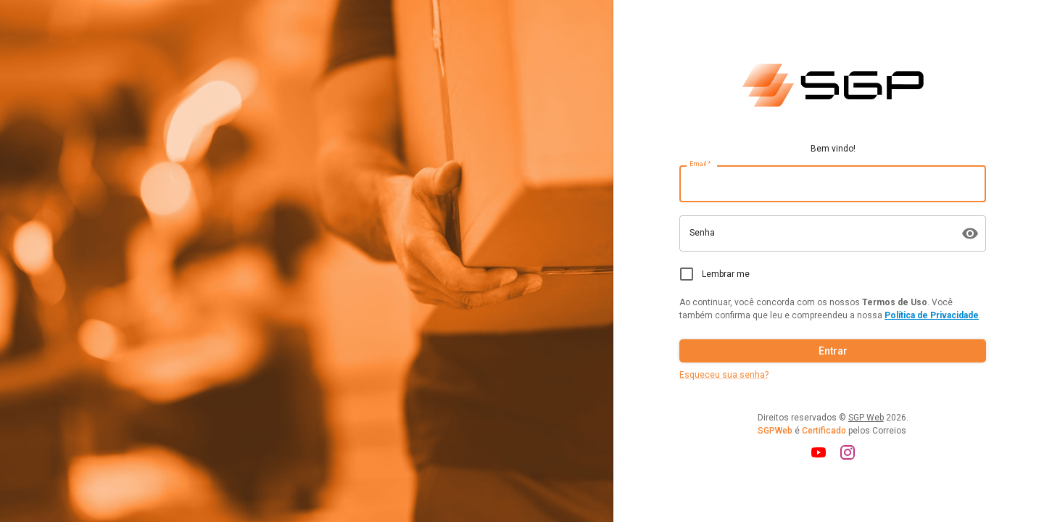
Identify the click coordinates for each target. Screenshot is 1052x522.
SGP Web (866, 418)
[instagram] (847, 452)
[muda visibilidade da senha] (970, 233)
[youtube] (818, 452)
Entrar (832, 351)
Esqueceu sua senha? (724, 375)
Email (700, 164)
